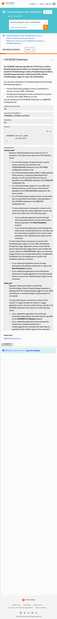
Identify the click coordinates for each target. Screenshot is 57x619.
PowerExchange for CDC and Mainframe (24, 12)
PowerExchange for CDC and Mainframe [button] (25, 22)
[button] (33, 4)
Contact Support (40, 607)
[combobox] (26, 27)
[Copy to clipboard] (49, 131)
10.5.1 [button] (48, 12)
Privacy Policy (37, 605)
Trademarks (27, 605)
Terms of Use (16, 605)
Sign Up (49, 4)
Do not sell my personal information (21, 607)
